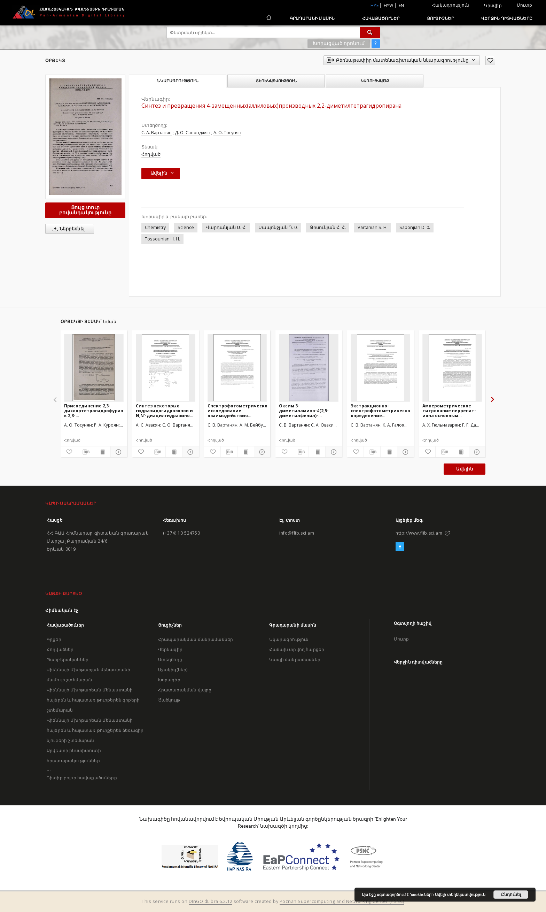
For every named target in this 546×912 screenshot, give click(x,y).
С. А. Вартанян (156, 133)
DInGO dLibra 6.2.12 (211, 901)
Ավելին (464, 469)
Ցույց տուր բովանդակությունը (85, 210)
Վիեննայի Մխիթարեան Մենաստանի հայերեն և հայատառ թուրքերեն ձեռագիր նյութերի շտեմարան (95, 730)
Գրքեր (54, 639)
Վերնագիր (170, 649)
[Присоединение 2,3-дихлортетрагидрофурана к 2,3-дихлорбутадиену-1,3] (93, 367)
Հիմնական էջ (61, 610)
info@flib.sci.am (296, 533)
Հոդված (151, 154)
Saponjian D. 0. (414, 227)
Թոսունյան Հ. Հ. (328, 227)
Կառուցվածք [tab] (375, 80)
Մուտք (524, 5)
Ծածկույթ (169, 700)
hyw (388, 5)
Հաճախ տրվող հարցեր (296, 649)
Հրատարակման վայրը (185, 690)
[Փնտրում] (370, 32)
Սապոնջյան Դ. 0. (278, 227)
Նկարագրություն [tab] (177, 80)
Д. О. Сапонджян (192, 133)
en (401, 5)
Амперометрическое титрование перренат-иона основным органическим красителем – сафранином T (449, 411)
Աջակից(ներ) (173, 670)
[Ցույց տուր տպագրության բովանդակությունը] (102, 452)
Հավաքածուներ (381, 18)
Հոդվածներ (60, 649)
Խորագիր (169, 680)
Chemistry (155, 227)
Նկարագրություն (289, 639)
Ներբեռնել (67, 228)
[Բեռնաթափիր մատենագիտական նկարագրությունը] (85, 452)
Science (186, 227)
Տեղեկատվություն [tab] (276, 80)
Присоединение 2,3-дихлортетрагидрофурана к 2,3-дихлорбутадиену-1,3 (94, 411)
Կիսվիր (493, 5)
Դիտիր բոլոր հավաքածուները (82, 778)
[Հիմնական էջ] (268, 18)
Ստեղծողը (170, 659)
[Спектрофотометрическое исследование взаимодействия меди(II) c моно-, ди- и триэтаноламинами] (237, 367)
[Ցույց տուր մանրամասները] (118, 452)
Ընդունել (511, 894)
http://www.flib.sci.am (419, 533)
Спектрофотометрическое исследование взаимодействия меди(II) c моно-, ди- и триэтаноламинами (237, 411)
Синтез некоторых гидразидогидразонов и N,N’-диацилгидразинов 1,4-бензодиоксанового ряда (164, 411)
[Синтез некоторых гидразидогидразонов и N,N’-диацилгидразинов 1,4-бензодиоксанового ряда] (165, 367)
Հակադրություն (450, 5)
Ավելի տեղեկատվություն (460, 894)
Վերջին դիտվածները (506, 18)
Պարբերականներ (67, 659)
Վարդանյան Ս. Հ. (226, 227)
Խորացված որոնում (339, 43)
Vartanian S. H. (373, 227)
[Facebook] (400, 547)
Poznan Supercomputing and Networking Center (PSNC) (342, 901)
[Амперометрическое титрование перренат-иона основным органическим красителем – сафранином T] (452, 367)
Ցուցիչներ (440, 18)
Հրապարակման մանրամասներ (195, 639)
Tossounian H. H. (162, 239)
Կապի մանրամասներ (294, 659)
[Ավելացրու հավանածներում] (490, 60)
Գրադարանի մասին (312, 18)
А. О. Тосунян (227, 133)
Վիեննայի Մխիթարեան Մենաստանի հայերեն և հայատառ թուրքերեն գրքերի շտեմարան (93, 700)
